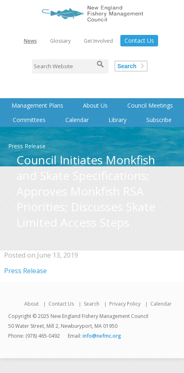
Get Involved (98, 40)
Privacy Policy (124, 303)
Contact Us (139, 40)
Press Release (25, 270)
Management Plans (37, 105)
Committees (29, 120)
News (30, 40)
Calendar (77, 120)
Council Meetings (150, 105)
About (31, 303)
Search (127, 66)
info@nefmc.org (102, 335)
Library (117, 120)
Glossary (60, 40)
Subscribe (159, 120)
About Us (95, 105)
